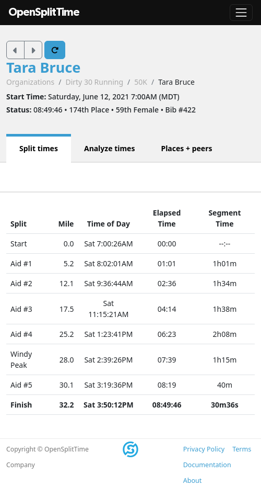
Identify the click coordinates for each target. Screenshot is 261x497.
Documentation (207, 464)
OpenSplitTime (43, 12)
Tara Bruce (43, 67)
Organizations (30, 82)
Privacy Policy (203, 449)
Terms (241, 449)
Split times (38, 148)
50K (140, 82)
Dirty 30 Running (94, 82)
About (192, 480)
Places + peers (186, 148)
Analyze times (109, 148)
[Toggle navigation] (241, 12)
